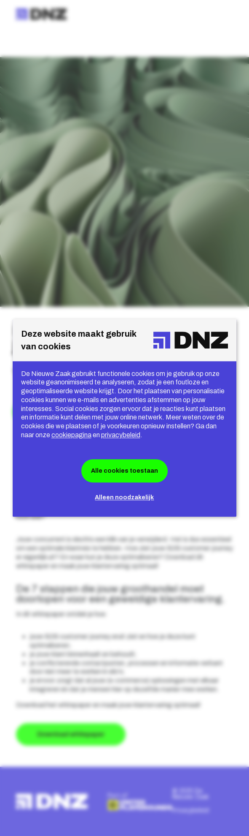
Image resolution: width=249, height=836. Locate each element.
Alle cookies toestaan (124, 471)
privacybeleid (120, 434)
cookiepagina (71, 434)
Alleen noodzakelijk (124, 497)
